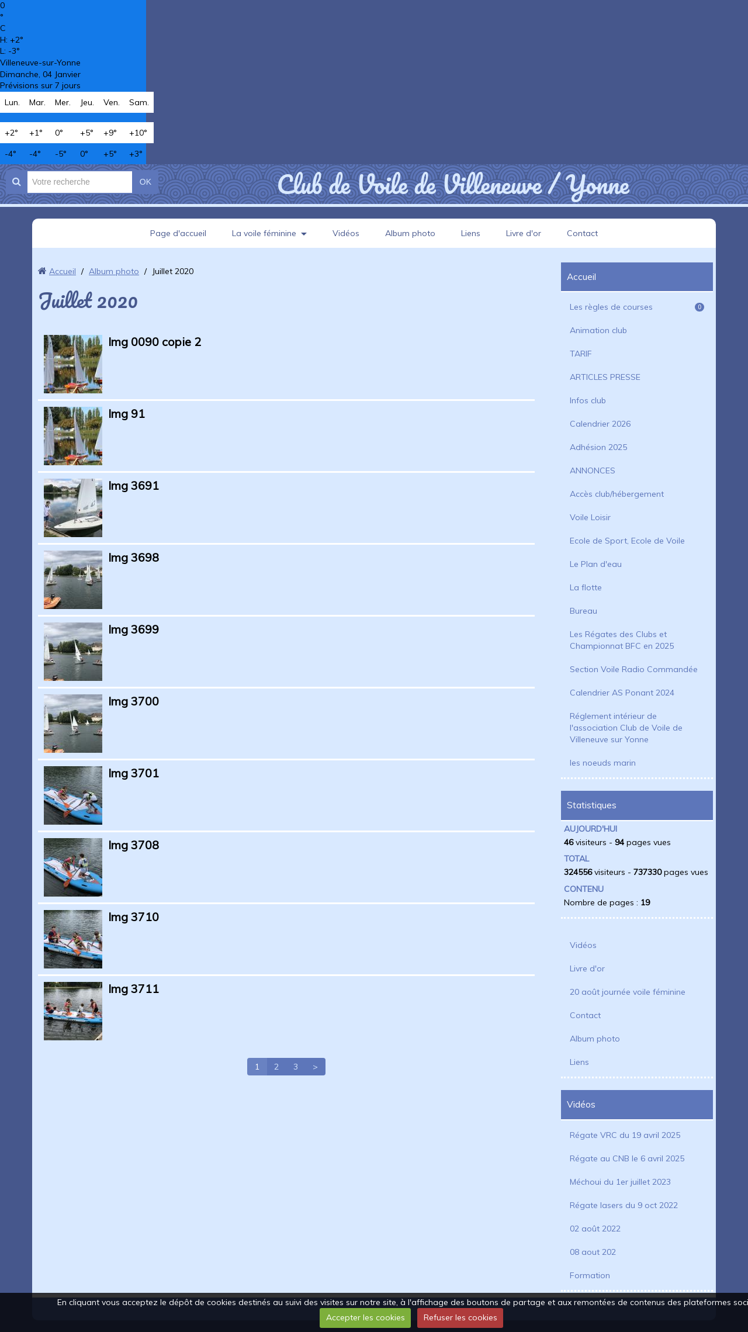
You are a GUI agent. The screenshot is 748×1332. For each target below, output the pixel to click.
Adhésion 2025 (598, 447)
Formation (590, 1275)
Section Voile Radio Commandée (634, 669)
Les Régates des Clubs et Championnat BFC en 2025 (622, 640)
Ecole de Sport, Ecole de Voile (627, 540)
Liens (470, 233)
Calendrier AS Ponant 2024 (622, 692)
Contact (582, 233)
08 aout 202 (593, 1252)
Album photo (410, 233)
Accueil (62, 271)
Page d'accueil (178, 233)
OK (145, 181)
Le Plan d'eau (596, 564)
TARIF (581, 353)
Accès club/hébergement (617, 494)
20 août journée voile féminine (627, 992)
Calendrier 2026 (600, 423)
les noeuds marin (603, 762)
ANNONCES (592, 470)
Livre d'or (523, 233)
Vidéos (346, 233)
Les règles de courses (637, 307)
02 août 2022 (595, 1228)
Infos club (588, 400)
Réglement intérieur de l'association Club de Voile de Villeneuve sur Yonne (626, 728)
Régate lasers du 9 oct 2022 (624, 1205)
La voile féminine (264, 233)
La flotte (586, 587)
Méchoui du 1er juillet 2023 (620, 1182)
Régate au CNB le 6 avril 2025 (627, 1158)
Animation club (598, 330)
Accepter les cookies (365, 1317)
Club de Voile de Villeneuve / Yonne (452, 184)
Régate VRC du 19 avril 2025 (625, 1135)
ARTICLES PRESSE (605, 377)
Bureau (583, 611)
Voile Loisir (590, 517)
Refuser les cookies (460, 1317)
